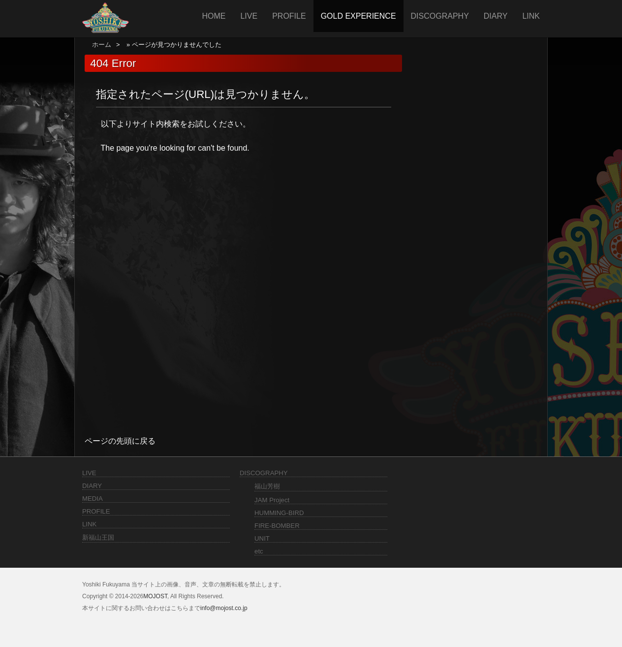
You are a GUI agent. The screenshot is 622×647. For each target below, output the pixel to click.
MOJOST (155, 596)
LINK (531, 16)
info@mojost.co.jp (224, 608)
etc (258, 551)
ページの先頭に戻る (120, 441)
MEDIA (92, 498)
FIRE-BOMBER (277, 525)
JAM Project (271, 500)
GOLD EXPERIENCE (358, 16)
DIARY (496, 16)
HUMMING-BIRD (279, 513)
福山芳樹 (267, 486)
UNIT (262, 538)
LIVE (248, 16)
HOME (213, 16)
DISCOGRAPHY (440, 16)
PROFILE (289, 16)
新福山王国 (98, 537)
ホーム (101, 44)
